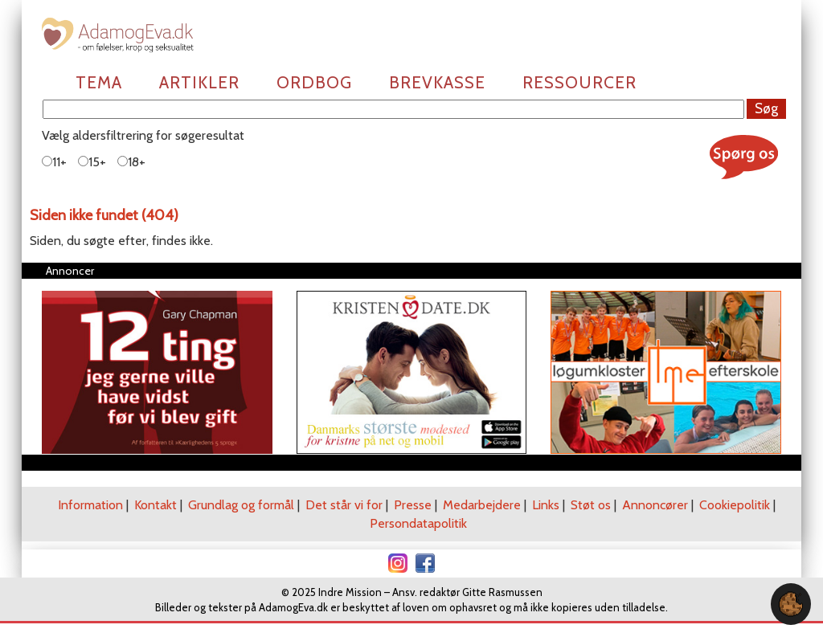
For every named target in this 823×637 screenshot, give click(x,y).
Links (545, 504)
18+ (131, 161)
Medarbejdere (482, 504)
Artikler (199, 82)
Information (90, 504)
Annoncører (655, 504)
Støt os (591, 504)
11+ (54, 161)
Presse (413, 504)
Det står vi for (344, 504)
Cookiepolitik (734, 504)
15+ (92, 161)
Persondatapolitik (418, 523)
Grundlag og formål (241, 504)
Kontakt (155, 504)
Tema (99, 82)
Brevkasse (437, 82)
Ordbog (314, 82)
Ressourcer (579, 82)
